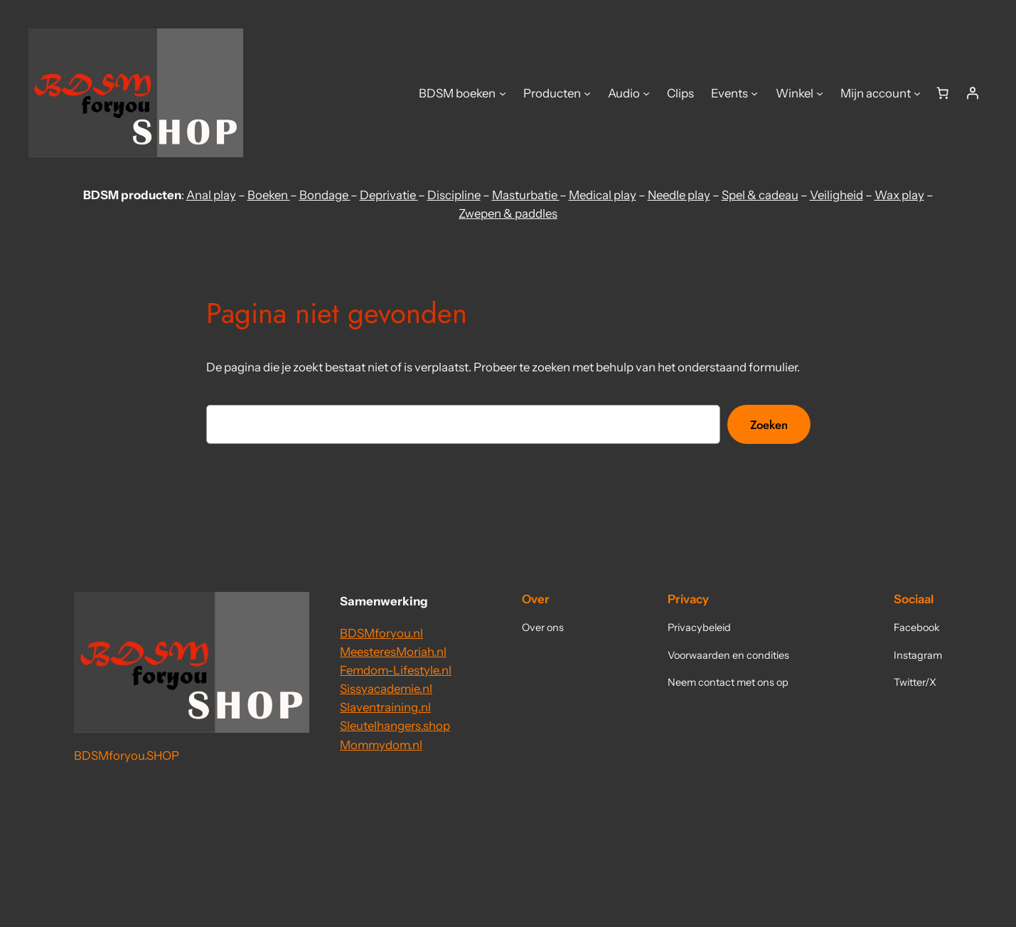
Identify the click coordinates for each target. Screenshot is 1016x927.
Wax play (899, 195)
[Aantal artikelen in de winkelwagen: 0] (943, 93)
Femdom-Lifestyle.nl (395, 670)
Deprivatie (389, 195)
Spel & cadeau (760, 195)
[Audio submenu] (646, 93)
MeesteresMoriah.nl (393, 652)
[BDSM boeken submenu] (502, 93)
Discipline (454, 195)
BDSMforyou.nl (381, 633)
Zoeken (769, 424)
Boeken (268, 195)
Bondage (325, 195)
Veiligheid (836, 195)
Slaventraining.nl (385, 707)
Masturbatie (526, 195)
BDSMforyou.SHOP (126, 755)
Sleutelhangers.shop (395, 726)
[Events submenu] (754, 93)
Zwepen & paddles (508, 213)
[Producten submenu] (587, 93)
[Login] (973, 93)
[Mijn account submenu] (917, 93)
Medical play (602, 195)
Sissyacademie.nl (386, 689)
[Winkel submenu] (819, 93)
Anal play (211, 195)
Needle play (679, 195)
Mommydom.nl (381, 745)
